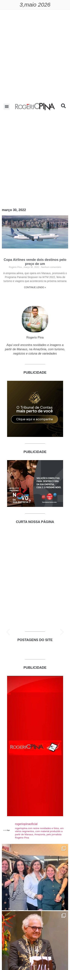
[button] (7, 106)
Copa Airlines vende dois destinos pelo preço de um (35, 262)
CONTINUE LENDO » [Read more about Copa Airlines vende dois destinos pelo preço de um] (35, 287)
